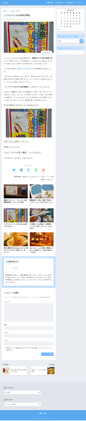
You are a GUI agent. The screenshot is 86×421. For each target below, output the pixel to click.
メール (6, 333)
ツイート (59, 53)
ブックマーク (79, 2)
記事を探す (50, 2)
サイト (6, 341)
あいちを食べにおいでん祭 (36, 176)
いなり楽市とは (69, 2)
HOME (43, 414)
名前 (6, 325)
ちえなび (6, 2)
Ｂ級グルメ (50, 179)
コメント (7, 302)
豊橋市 (24, 176)
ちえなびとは (59, 2)
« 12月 (59, 29)
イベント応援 (50, 176)
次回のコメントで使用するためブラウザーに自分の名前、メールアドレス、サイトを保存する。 (29, 349)
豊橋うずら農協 (23, 68)
